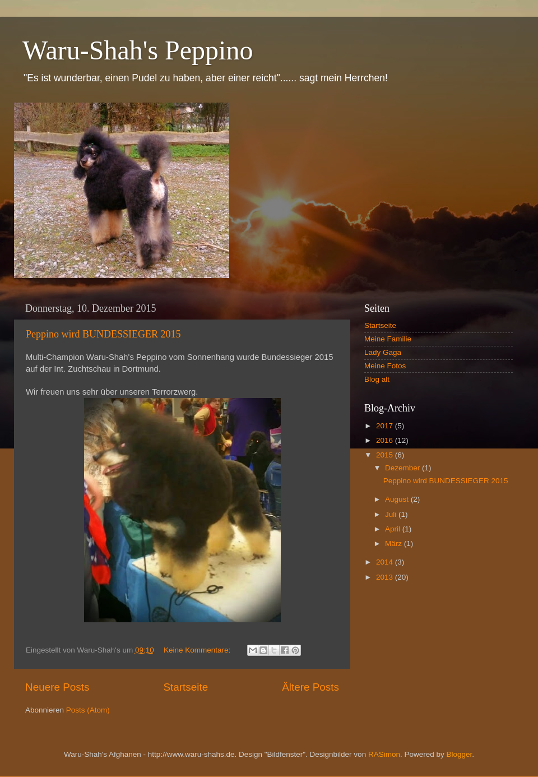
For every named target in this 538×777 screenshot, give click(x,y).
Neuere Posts (57, 687)
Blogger (459, 754)
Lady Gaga (382, 352)
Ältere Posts (310, 687)
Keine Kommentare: (198, 650)
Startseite (185, 687)
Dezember (403, 468)
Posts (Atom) (88, 710)
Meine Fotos (385, 366)
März (394, 543)
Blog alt (376, 379)
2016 (385, 440)
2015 (385, 455)
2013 (385, 577)
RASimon (384, 754)
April (393, 529)
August (398, 499)
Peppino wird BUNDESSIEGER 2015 (103, 334)
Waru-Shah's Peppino (137, 50)
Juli (391, 514)
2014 (385, 562)
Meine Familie (387, 339)
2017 (385, 426)
